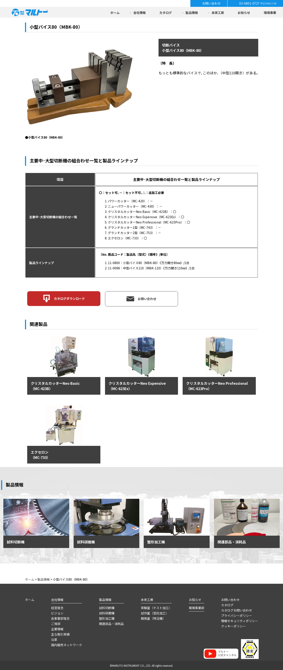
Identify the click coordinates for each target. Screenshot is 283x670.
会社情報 (139, 12)
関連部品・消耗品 (111, 623)
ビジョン (57, 612)
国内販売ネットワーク (66, 644)
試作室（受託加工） (155, 612)
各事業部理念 (60, 618)
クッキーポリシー (233, 625)
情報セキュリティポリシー (239, 620)
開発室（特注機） (153, 618)
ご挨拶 (55, 623)
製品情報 (191, 12)
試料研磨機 (107, 612)
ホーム (115, 12)
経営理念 (57, 607)
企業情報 (57, 628)
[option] (80, 88)
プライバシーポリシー (236, 615)
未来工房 (218, 12)
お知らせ (244, 12)
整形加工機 (107, 618)
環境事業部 (196, 607)
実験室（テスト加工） (156, 607)
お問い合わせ (230, 599)
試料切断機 (107, 607)
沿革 (54, 639)
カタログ (165, 12)
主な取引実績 (60, 634)
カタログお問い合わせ (236, 610)
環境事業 (270, 12)
